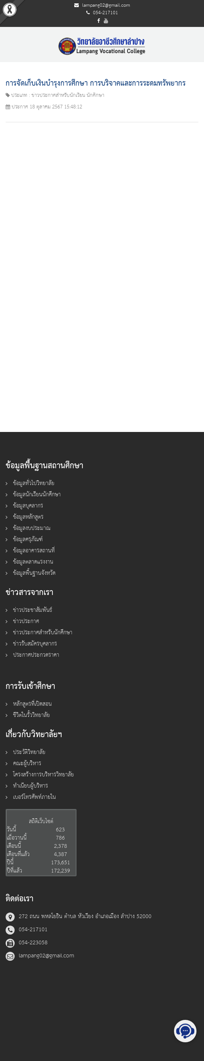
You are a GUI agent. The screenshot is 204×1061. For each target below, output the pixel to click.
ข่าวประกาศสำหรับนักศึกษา (42, 633)
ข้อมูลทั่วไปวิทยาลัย (33, 483)
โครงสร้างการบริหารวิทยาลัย (43, 775)
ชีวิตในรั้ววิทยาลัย (31, 715)
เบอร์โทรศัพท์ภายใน (34, 797)
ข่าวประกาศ (26, 621)
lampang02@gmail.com (106, 5)
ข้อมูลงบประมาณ (32, 528)
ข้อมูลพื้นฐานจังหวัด (34, 573)
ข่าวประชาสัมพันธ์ (32, 610)
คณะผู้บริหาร (27, 763)
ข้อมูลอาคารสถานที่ (34, 551)
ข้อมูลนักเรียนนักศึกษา (37, 495)
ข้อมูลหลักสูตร (28, 517)
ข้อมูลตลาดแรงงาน (33, 562)
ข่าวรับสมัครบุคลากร (35, 644)
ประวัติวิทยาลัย (29, 752)
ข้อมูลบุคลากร (28, 506)
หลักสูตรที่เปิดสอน (32, 704)
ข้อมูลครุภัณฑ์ (28, 539)
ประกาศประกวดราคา (36, 655)
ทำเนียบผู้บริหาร (30, 786)
